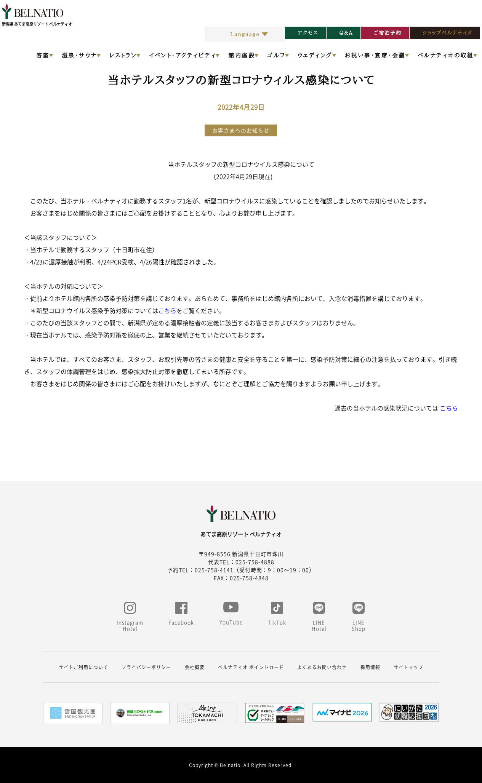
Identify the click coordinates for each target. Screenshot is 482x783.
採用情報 (370, 667)
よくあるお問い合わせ (322, 667)
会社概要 (195, 667)
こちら (167, 310)
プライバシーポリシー (146, 667)
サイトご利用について (83, 667)
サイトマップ (408, 667)
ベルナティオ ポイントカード (251, 667)
